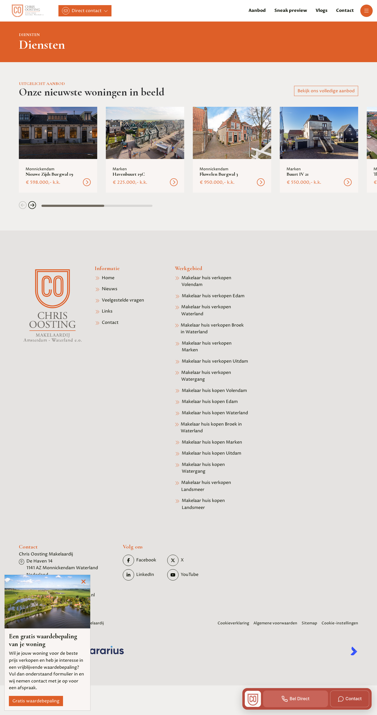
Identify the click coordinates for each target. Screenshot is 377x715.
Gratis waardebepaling (36, 701)
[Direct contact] (84, 10)
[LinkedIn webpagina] (143, 575)
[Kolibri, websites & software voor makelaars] (354, 651)
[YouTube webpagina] (187, 575)
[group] (58, 150)
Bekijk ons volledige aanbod (326, 91)
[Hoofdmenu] (366, 11)
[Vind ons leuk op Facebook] (143, 560)
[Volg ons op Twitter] (187, 560)
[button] (23, 206)
